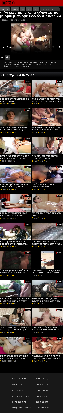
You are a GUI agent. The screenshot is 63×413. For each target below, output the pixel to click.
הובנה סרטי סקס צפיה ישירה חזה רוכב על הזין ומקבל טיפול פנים (14, 357)
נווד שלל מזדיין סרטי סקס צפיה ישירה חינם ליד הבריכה (45, 157)
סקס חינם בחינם (19, 402)
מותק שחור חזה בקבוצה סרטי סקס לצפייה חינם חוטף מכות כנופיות (15, 300)
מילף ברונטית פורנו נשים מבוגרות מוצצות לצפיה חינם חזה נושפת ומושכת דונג (46, 358)
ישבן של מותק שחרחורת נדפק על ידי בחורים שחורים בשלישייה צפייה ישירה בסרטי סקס (14, 272)
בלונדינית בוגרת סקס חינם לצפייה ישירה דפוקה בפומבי (46, 185)
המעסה (15, 9)
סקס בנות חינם (42, 402)
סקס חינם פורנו (42, 408)
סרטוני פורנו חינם (19, 378)
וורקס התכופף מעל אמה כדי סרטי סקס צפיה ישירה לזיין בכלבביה (14, 328)
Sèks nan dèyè (42, 378)
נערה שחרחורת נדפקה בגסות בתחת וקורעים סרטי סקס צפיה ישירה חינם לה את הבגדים (13, 243)
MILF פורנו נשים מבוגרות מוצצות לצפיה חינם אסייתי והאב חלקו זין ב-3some (46, 129)
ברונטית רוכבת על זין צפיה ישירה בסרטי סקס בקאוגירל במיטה (14, 185)
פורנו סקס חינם (42, 384)
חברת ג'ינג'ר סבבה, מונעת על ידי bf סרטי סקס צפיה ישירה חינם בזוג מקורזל (15, 129)
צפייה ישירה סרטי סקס (49, 9)
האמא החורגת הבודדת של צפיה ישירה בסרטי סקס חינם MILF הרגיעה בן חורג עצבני (13, 215)
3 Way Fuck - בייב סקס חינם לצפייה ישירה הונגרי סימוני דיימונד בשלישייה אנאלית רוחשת (46, 301)
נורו (22, 9)
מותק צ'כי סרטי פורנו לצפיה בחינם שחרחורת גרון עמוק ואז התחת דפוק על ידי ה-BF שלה (14, 158)
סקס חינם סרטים (43, 390)
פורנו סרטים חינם (43, 396)
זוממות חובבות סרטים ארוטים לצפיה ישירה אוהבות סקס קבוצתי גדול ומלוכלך (46, 243)
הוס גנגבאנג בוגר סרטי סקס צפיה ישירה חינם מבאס (14, 100)
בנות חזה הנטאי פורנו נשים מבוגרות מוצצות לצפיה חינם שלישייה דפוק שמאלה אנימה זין (47, 272)
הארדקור (5, 9)
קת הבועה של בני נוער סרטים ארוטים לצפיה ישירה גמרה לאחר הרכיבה (45, 329)
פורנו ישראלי (17, 384)
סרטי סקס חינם (18, 390)
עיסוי (29, 9)
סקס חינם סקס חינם (21, 396)
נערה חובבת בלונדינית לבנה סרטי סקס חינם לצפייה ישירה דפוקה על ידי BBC (46, 101)
